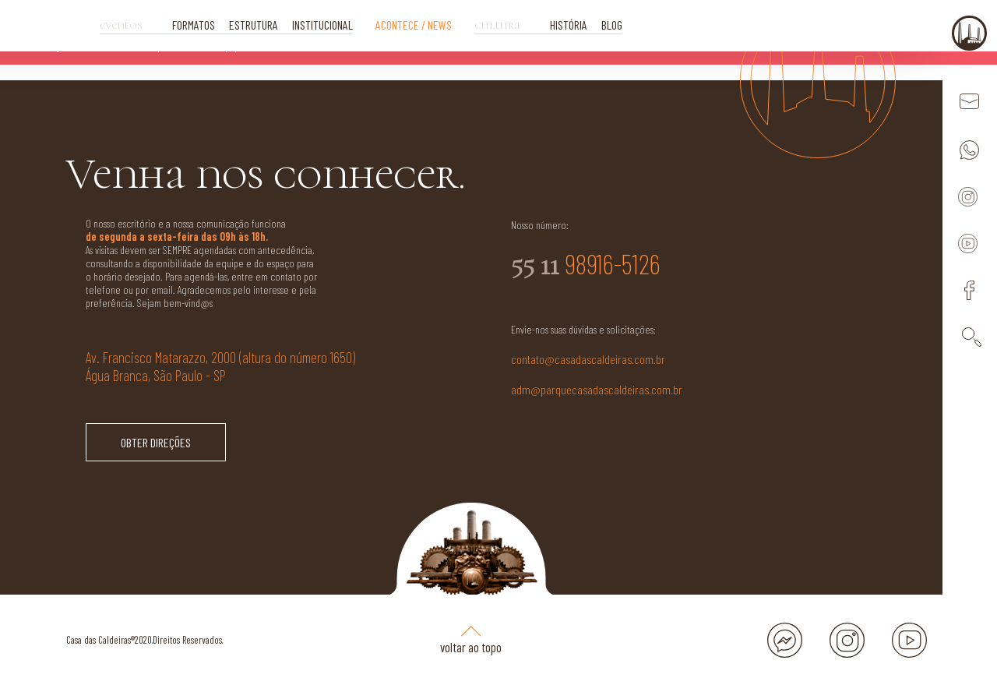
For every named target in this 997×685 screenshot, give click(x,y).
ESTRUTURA (253, 24)
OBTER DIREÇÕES (156, 442)
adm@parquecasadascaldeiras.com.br (596, 389)
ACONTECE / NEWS (413, 24)
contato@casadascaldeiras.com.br (588, 358)
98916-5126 (586, 264)
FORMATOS (193, 24)
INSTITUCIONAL (322, 24)
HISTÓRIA (568, 24)
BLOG (611, 24)
